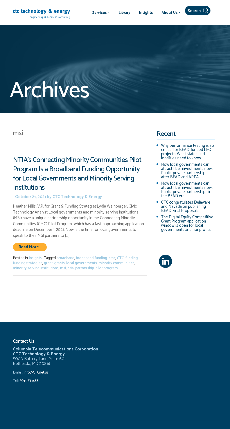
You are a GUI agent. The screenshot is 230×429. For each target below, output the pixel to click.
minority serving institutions (36, 268)
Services (99, 12)
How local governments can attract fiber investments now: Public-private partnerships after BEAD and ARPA (186, 170)
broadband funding (91, 258)
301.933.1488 (29, 381)
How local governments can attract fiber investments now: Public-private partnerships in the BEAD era (186, 189)
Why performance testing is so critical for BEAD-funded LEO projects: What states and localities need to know (187, 152)
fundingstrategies (27, 263)
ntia (71, 268)
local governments (81, 263)
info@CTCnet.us (36, 372)
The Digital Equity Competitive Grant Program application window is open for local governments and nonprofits (187, 223)
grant (48, 263)
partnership (84, 268)
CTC (120, 258)
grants (59, 263)
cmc (112, 258)
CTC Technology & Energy (77, 196)
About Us (170, 12)
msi (63, 268)
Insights (146, 12)
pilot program (106, 268)
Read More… (32, 246)
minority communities (117, 263)
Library (124, 12)
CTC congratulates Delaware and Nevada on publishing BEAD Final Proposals (185, 206)
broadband (65, 258)
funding (131, 258)
